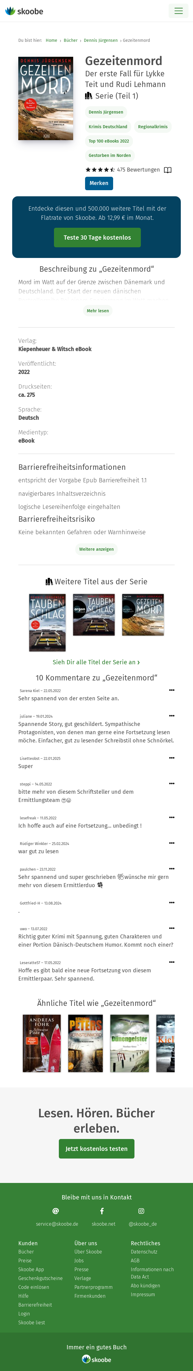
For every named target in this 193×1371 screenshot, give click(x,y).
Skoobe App (31, 1269)
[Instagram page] (143, 1217)
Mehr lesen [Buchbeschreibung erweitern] (98, 311)
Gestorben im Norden (110, 155)
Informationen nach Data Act (152, 1273)
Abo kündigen (145, 1286)
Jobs (79, 1261)
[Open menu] (178, 11)
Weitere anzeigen (96, 549)
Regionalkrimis (153, 126)
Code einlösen (33, 1287)
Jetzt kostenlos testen (97, 1148)
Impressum (143, 1294)
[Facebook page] (103, 1217)
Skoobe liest (31, 1323)
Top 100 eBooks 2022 (109, 141)
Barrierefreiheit (35, 1305)
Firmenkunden (89, 1296)
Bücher (70, 40)
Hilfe (23, 1296)
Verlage (82, 1278)
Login (24, 1314)
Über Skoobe (88, 1252)
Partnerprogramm (93, 1287)
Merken (99, 183)
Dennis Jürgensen (101, 40)
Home (51, 40)
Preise (25, 1261)
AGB (135, 1261)
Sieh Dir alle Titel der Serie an (97, 662)
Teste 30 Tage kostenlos (97, 237)
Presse (81, 1269)
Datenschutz (144, 1252)
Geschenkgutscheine (40, 1278)
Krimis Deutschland (108, 126)
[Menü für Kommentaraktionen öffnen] (172, 690)
